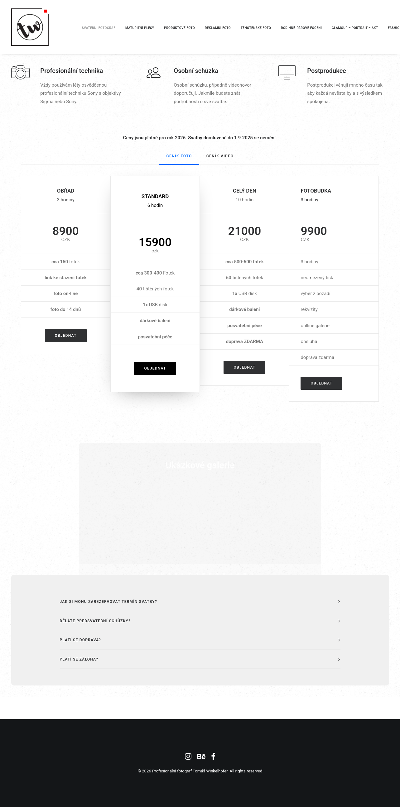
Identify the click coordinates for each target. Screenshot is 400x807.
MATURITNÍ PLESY (139, 28)
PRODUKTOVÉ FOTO (179, 28)
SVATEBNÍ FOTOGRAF (99, 28)
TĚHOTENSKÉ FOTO (256, 28)
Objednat (66, 335)
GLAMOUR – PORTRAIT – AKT (355, 28)
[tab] (200, 601)
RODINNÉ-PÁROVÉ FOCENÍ (301, 28)
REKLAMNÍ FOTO (218, 28)
